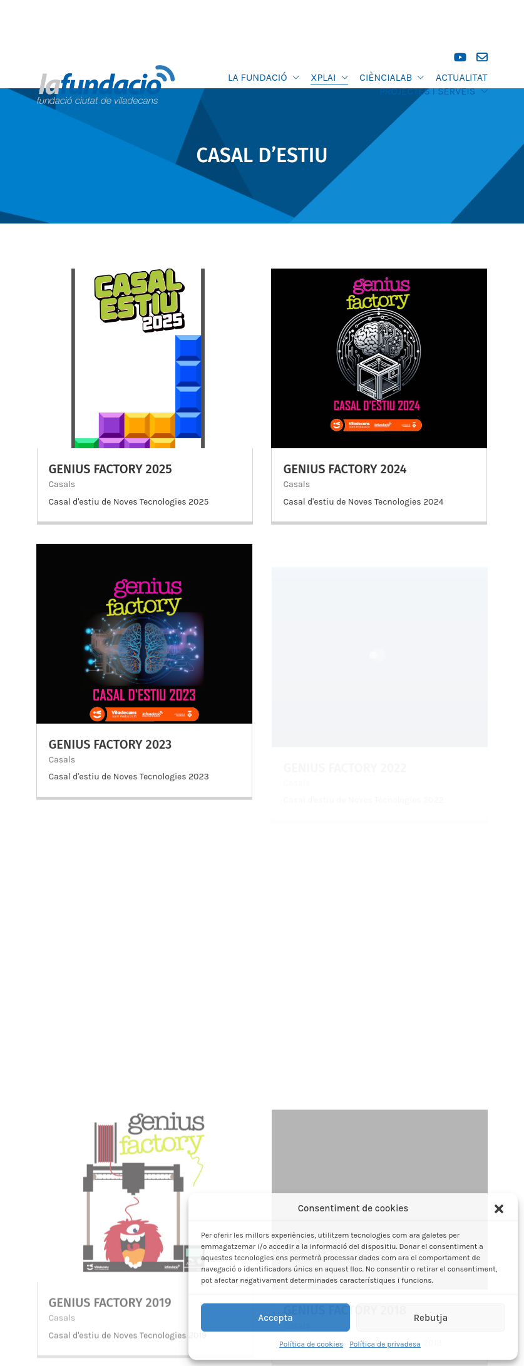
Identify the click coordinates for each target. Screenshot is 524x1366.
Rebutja (431, 1317)
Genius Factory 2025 (110, 469)
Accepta (275, 1317)
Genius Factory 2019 (110, 1313)
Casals (62, 484)
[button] (499, 1209)
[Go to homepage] (106, 84)
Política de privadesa (385, 1344)
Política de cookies (311, 1344)
